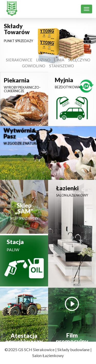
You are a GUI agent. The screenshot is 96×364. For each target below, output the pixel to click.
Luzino (43, 60)
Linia (59, 60)
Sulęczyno (79, 60)
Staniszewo (61, 65)
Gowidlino (33, 65)
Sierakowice (19, 60)
